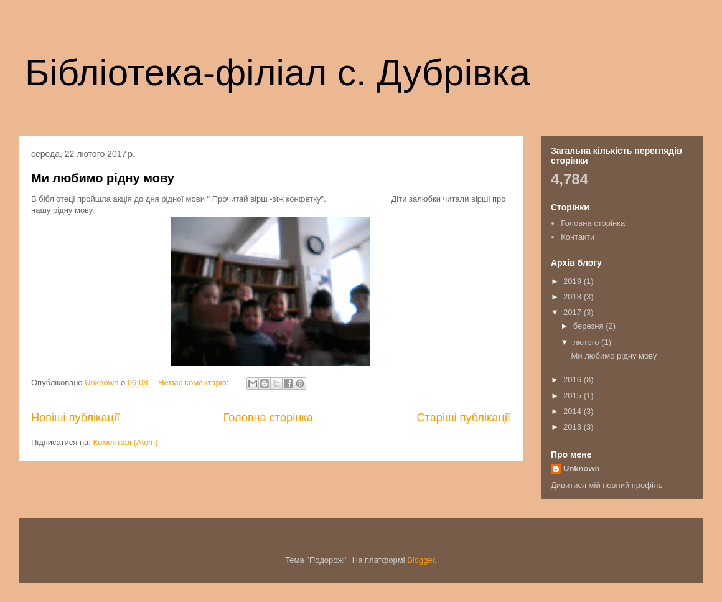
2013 (573, 426)
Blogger (420, 560)
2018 (573, 296)
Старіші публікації (463, 418)
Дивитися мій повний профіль (606, 485)
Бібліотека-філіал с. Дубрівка (277, 72)
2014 (573, 411)
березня (589, 326)
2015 (573, 395)
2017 (573, 312)
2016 (573, 379)
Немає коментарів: (194, 382)
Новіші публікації (75, 418)
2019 (573, 281)
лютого (587, 342)
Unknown (581, 468)
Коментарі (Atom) (125, 442)
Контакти (577, 237)
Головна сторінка (268, 418)
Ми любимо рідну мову (102, 178)
